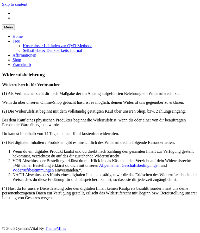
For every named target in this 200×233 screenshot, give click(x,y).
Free (16, 41)
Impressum (9, 210)
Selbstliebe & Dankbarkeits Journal (52, 50)
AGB (54, 210)
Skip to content (14, 4)
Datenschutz (34, 210)
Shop (16, 60)
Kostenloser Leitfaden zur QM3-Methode (57, 46)
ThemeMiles (55, 228)
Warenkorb (21, 64)
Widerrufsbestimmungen (33, 170)
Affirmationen (24, 55)
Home (17, 36)
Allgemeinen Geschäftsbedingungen (129, 165)
